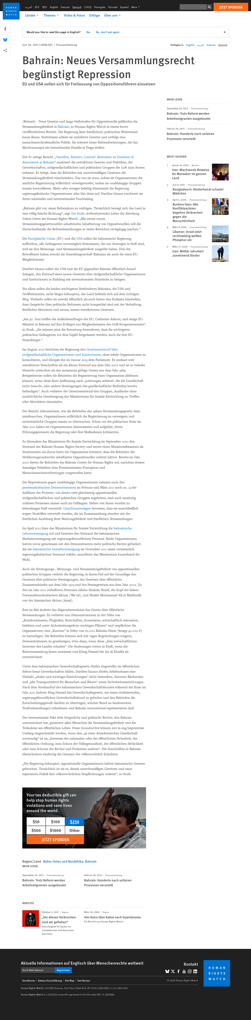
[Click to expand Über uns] (113, 15)
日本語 (88, 7)
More (136, 7)
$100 (55, 821)
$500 (36, 830)
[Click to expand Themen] (52, 15)
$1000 (55, 830)
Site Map (69, 980)
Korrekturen (28, 980)
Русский (112, 7)
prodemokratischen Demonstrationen (49, 487)
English (54, 7)
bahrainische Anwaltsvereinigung (56, 549)
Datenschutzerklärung (50, 980)
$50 (36, 821)
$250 (74, 821)
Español (124, 7)
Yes (88, 32)
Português (99, 7)
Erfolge (94, 15)
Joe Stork (77, 213)
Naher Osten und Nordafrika (63, 861)
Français (65, 7)
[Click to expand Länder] (32, 15)
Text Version (83, 980)
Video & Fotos (74, 15)
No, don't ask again (108, 32)
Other (74, 830)
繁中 (44, 7)
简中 (37, 7)
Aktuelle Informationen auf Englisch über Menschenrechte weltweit (82, 963)
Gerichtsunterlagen (77, 508)
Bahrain (63, 127)
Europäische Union (41, 239)
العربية (28, 7)
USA (79, 239)
